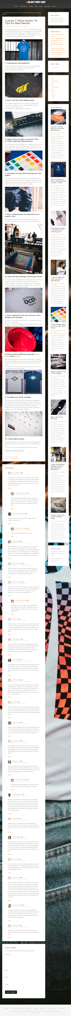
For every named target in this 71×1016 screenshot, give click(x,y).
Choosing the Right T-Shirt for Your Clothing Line (58, 230)
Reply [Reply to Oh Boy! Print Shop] (13, 508)
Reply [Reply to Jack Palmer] (10, 558)
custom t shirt (16, 458)
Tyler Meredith (16, 639)
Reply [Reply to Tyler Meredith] (10, 655)
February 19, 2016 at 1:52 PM (20, 542)
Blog (11, 456)
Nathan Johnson (16, 563)
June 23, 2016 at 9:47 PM (19, 620)
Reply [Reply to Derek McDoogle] (10, 920)
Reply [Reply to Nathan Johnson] (10, 577)
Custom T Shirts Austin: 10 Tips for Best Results (57, 128)
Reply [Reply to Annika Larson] (10, 697)
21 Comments (54, 285)
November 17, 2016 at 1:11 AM (20, 640)
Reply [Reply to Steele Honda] (10, 900)
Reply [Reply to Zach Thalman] (10, 488)
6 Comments (54, 423)
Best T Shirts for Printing (57, 418)
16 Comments (54, 332)
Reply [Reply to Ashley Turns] (10, 775)
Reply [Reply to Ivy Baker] (10, 717)
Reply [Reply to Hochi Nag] (10, 832)
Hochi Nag (15, 818)
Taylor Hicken (16, 722)
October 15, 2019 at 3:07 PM (20, 926)
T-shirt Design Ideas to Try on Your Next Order (58, 326)
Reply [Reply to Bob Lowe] (10, 634)
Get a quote (61, 21)
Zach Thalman (16, 472)
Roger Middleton (17, 794)
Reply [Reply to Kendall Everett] (10, 595)
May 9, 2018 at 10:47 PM (22, 781)
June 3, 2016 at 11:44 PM (19, 583)
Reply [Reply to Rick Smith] (10, 873)
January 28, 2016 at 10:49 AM (21, 514)
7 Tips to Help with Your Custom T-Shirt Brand (58, 278)
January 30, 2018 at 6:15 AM (20, 819)
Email (6, 977)
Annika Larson (16, 679)
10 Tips (11, 458)
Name (6, 970)
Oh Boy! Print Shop (35, 2)
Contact (52, 94)
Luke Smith (15, 659)
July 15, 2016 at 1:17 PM (22, 601)
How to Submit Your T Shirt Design (58, 372)
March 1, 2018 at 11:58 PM (19, 838)
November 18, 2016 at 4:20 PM (21, 661)
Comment (7, 954)
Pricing (52, 89)
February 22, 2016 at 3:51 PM (20, 564)
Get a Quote (53, 91)
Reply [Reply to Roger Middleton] (10, 813)
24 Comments (25, 26)
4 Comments (54, 522)
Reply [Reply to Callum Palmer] (10, 854)
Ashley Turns (16, 761)
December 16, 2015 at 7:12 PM (20, 474)
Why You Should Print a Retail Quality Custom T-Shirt (58, 181)
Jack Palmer (15, 541)
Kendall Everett (16, 582)
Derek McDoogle (16, 905)
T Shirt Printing (54, 81)
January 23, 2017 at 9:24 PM (20, 681)
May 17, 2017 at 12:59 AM (19, 703)
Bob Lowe (15, 619)
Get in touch (7, 447)
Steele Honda (16, 877)
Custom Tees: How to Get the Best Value (57, 516)
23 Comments (56, 187)
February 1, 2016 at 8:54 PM (23, 529)
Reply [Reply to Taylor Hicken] (10, 736)
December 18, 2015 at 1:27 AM (23, 494)
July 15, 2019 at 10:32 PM (19, 879)
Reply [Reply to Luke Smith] (10, 675)
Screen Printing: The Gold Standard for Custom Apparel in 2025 (58, 44)
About (53, 95)
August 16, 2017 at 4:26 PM (20, 762)
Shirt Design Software (18, 513)
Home (52, 78)
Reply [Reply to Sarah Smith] (10, 937)
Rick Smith (15, 859)
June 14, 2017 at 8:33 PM (19, 723)
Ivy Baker (14, 702)
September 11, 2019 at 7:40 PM (21, 906)
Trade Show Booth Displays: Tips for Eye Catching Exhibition (58, 466)
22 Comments (54, 236)
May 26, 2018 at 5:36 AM (19, 860)
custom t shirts (26, 29)
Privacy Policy (35, 1012)
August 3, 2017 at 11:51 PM (20, 742)
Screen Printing (15, 456)
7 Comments (54, 377)
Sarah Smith (15, 925)
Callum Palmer (16, 837)
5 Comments (54, 473)
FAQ (53, 97)
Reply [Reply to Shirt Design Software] (10, 523)
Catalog (52, 83)
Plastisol (17, 356)
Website (6, 984)
